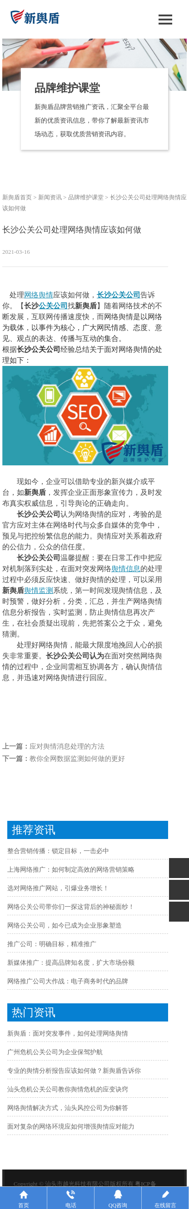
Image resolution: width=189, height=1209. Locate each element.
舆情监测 (38, 590)
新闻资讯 (50, 197)
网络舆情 (38, 295)
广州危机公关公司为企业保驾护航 (55, 1052)
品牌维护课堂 (86, 197)
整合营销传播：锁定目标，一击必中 (58, 851)
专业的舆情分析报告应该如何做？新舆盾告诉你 (74, 1070)
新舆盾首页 (17, 197)
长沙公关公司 (118, 295)
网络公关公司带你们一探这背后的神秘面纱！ (70, 906)
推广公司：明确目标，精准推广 (51, 944)
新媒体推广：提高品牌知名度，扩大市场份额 (70, 962)
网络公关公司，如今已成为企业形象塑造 (64, 925)
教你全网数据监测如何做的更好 (77, 758)
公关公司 (53, 306)
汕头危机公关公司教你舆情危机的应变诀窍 (67, 1089)
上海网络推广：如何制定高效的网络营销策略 (70, 869)
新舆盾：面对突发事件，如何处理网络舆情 (67, 1033)
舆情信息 (125, 568)
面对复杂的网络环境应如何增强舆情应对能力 (70, 1126)
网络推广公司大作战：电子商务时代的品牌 (67, 981)
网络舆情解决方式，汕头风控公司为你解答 (67, 1108)
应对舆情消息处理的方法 (67, 746)
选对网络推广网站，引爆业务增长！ (58, 888)
